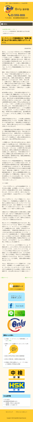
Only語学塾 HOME (6, 29)
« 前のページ (4, 277)
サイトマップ (9, 412)
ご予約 (9, 340)
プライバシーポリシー (21, 412)
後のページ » (28, 277)
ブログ (13, 29)
